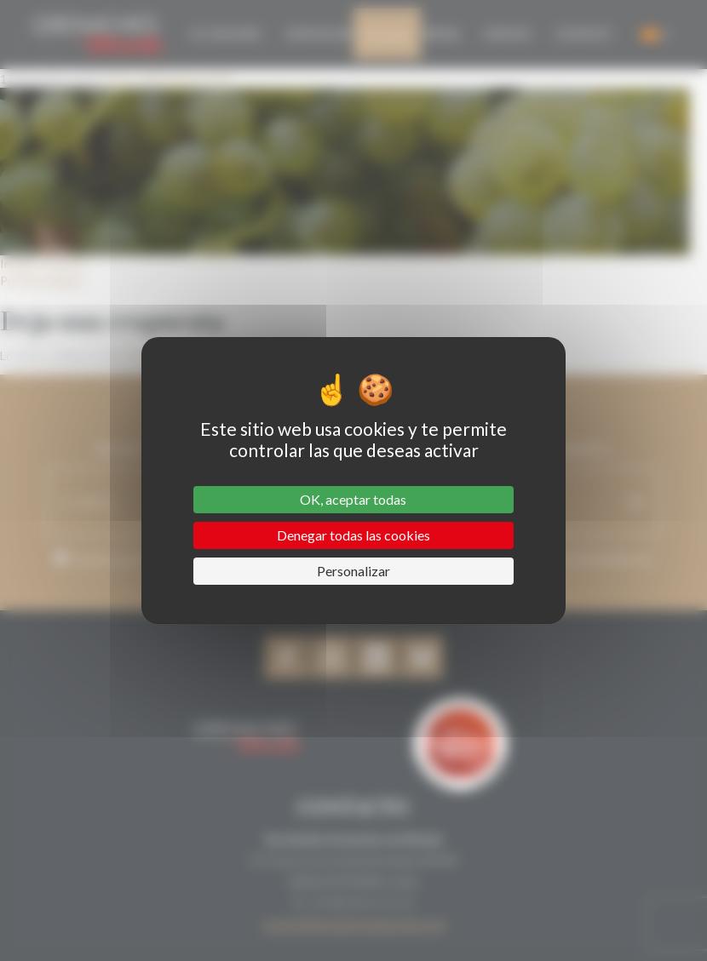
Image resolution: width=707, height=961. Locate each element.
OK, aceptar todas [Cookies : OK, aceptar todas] (353, 499)
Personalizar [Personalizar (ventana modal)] (353, 571)
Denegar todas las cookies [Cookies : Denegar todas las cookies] (353, 535)
